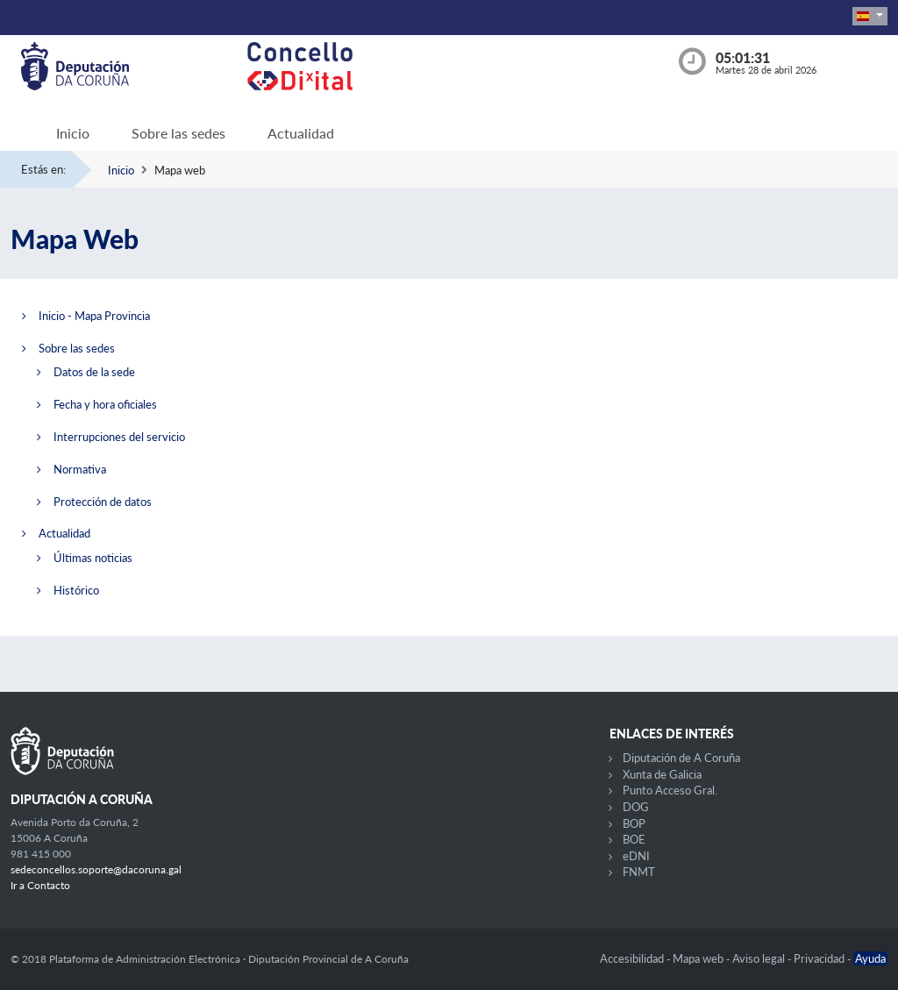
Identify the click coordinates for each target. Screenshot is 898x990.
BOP (634, 823)
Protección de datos (102, 502)
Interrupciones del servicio (119, 437)
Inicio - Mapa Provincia (94, 316)
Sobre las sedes (178, 133)
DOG (636, 807)
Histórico (76, 590)
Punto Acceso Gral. (670, 790)
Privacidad (820, 958)
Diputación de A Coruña (681, 758)
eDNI (636, 856)
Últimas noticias (92, 558)
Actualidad (300, 133)
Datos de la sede (94, 372)
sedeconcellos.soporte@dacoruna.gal (96, 869)
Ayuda (870, 958)
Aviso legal (760, 958)
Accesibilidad (633, 958)
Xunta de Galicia (662, 774)
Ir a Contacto (40, 885)
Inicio (72, 133)
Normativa (79, 469)
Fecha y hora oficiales (105, 404)
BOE (634, 839)
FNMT (639, 872)
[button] (869, 16)
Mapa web (699, 958)
